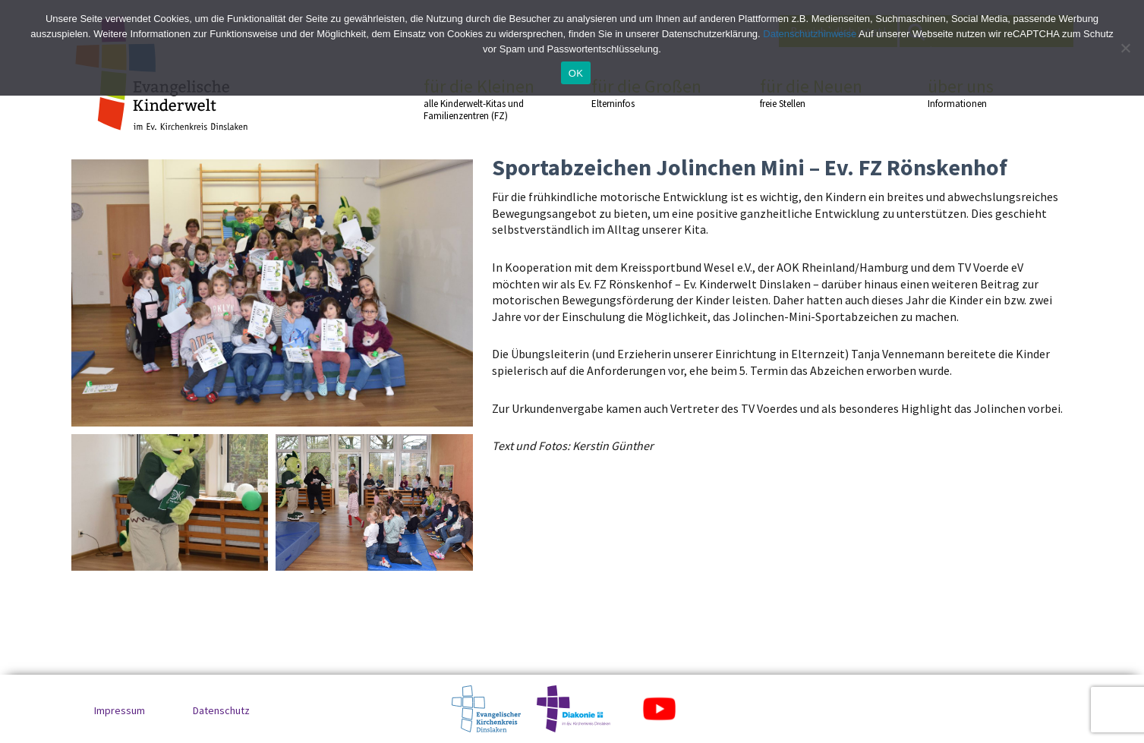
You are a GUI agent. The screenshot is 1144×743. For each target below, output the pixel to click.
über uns (985, 92)
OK (576, 73)
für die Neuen (817, 92)
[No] (1125, 47)
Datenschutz (221, 710)
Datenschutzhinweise (809, 33)
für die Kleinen (480, 99)
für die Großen (648, 92)
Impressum (119, 710)
